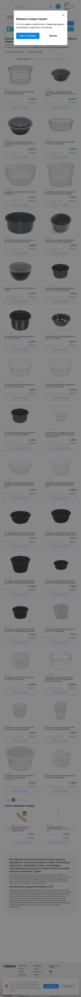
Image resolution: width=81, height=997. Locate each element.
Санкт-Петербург (28, 36)
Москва (53, 36)
